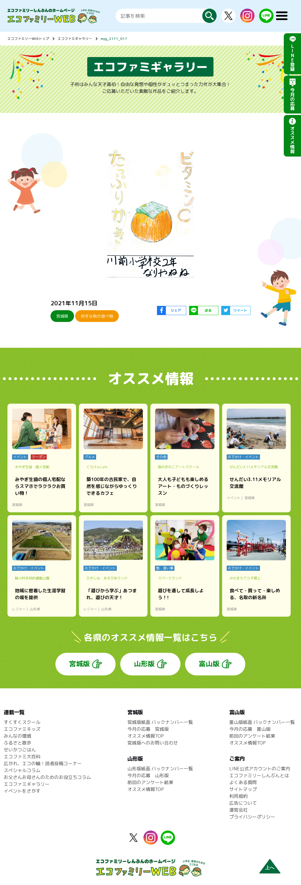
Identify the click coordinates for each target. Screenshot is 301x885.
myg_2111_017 (114, 38)
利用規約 (238, 796)
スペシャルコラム (22, 770)
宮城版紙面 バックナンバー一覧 (160, 722)
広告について (243, 803)
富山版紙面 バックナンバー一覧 (262, 722)
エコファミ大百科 (22, 756)
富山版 (209, 664)
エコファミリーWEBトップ (28, 38)
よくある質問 (243, 782)
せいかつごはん (20, 750)
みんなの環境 (17, 736)
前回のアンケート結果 (150, 782)
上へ (269, 867)
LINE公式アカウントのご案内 (259, 768)
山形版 (144, 664)
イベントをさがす (22, 791)
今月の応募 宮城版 (148, 729)
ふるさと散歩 (17, 743)
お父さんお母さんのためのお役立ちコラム (47, 777)
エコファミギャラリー (75, 38)
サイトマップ (243, 789)
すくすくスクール (22, 722)
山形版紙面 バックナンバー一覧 (160, 768)
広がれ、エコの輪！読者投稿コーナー (43, 763)
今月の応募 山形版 (148, 775)
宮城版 (79, 664)
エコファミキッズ (22, 729)
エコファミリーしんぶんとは (259, 775)
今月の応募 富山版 (250, 729)
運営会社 (238, 810)
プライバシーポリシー (252, 817)
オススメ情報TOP (145, 736)
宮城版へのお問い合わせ (152, 743)
